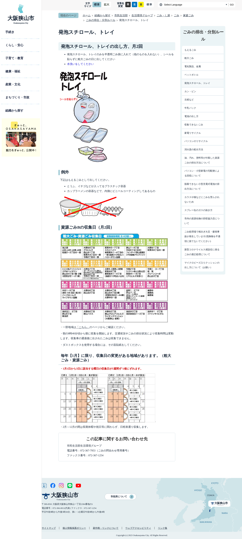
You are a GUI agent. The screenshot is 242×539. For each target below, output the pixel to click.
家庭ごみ (188, 15)
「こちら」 (82, 327)
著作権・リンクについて (105, 528)
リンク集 (162, 528)
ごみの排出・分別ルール (100, 20)
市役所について (119, 496)
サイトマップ (49, 528)
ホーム (87, 15)
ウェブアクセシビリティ (138, 528)
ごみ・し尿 (163, 15)
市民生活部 (121, 15)
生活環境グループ (142, 15)
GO (232, 4)
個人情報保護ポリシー (74, 528)
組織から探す (102, 15)
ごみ (176, 15)
